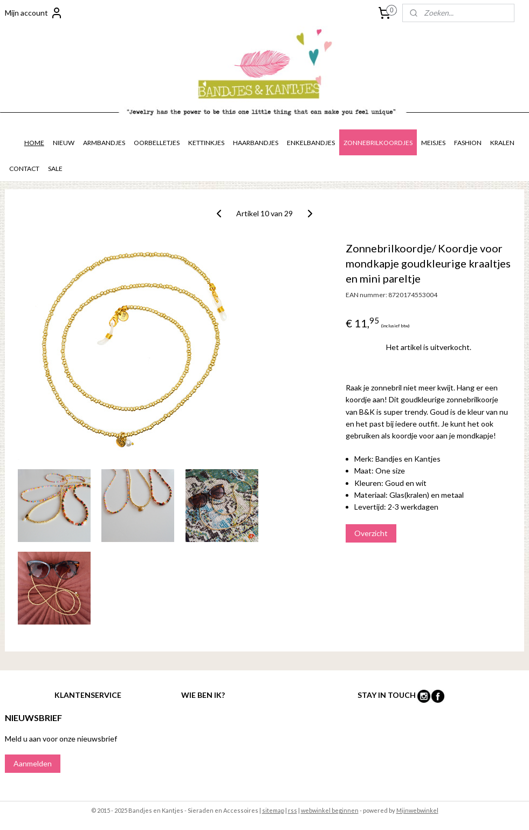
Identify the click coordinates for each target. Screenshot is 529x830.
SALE (55, 168)
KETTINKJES (206, 143)
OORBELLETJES (157, 143)
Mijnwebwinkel (417, 810)
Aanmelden (32, 763)
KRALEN (502, 143)
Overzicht (371, 533)
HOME (34, 143)
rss (292, 810)
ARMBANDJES (104, 143)
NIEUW (63, 143)
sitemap (273, 810)
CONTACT (24, 168)
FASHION (468, 143)
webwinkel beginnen (330, 810)
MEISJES (433, 143)
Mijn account (34, 12)
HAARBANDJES (255, 143)
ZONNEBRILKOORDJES (378, 143)
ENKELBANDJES (311, 143)
